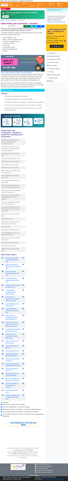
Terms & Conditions (24, 477)
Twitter (31, 475)
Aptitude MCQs (38, 121)
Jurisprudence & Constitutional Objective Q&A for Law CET (12, 298)
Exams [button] (25, 4)
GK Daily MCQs (27, 122)
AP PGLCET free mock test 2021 (10, 158)
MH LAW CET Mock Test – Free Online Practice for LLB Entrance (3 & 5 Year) (10, 209)
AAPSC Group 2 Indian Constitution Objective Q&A (12, 259)
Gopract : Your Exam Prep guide (56, 22)
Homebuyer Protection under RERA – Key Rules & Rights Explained (25, 102)
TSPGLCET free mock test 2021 (10, 161)
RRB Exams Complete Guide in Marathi (17, 96)
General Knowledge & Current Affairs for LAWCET (12, 385)
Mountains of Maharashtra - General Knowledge (19, 99)
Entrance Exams (53, 62)
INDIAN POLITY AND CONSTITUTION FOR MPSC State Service (12, 324)
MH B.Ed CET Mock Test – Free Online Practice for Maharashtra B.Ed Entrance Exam (10, 148)
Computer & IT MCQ (54, 59)
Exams (7, 20)
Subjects (13, 20)
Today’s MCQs (60, 4)
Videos (50, 81)
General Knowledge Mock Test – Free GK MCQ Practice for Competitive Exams (10, 141)
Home (12, 4)
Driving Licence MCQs (17, 122)
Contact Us (15, 477)
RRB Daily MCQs (6, 122)
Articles (18, 4)
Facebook (36, 475)
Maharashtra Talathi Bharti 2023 (10, 229)
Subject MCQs (52, 78)
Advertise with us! (8, 479)
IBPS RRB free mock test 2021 (10, 167)
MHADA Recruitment (7, 218)
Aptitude (32, 4)
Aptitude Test (52, 53)
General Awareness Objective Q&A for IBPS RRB (12, 310)
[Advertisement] (35, 137)
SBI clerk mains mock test (8, 245)
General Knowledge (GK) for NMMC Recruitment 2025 (13, 397)
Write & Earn (17, 479)
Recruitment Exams (53, 75)
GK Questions (52, 66)
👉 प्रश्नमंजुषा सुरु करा (56, 46)
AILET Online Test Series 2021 (10, 164)
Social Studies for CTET (12, 351)
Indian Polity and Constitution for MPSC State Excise (12, 336)
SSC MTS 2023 (5, 226)
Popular (50, 72)
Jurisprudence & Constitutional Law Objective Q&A (11, 292)
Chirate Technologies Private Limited (53, 479)
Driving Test (52, 4)
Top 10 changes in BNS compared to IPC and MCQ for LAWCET (24, 105)
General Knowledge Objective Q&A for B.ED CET (12, 280)
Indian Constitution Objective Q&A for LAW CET (12, 273)
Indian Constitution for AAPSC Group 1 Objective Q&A (13, 266)
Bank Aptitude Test (53, 56)
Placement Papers (40, 4)
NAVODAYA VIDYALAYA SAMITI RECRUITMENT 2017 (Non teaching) (10, 197)
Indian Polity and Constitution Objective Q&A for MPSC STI (12, 317)
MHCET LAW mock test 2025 (9, 242)
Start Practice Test (8, 90)
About (9, 477)
